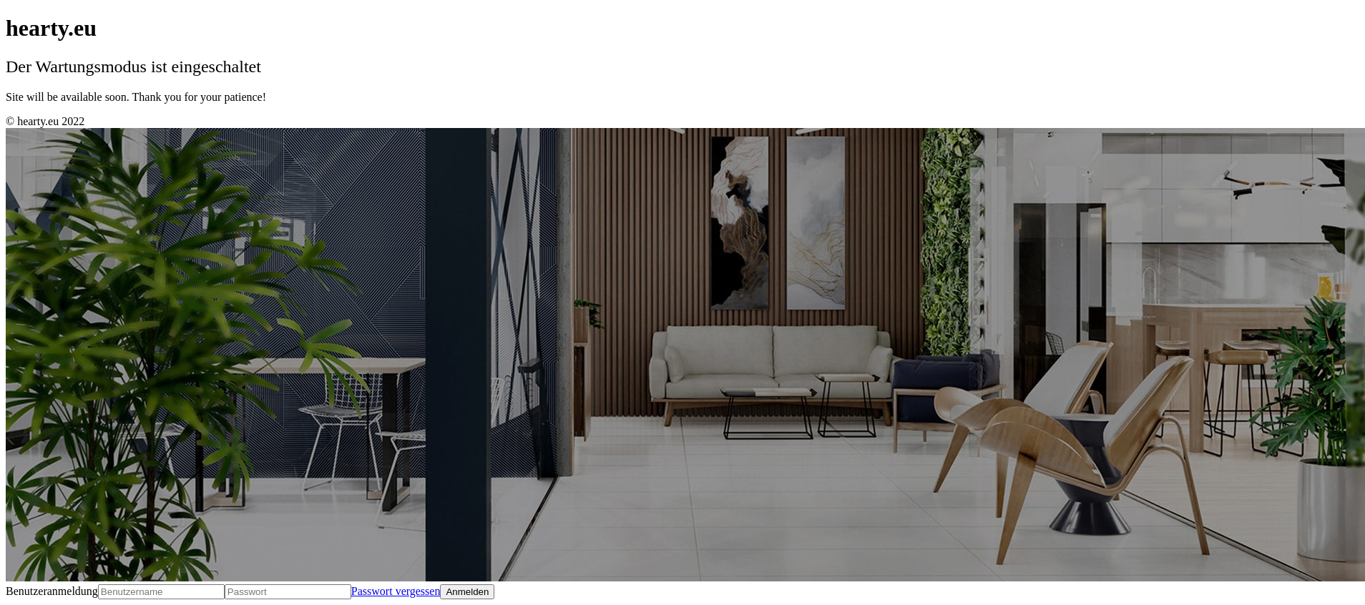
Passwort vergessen (396, 591)
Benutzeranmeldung (52, 591)
